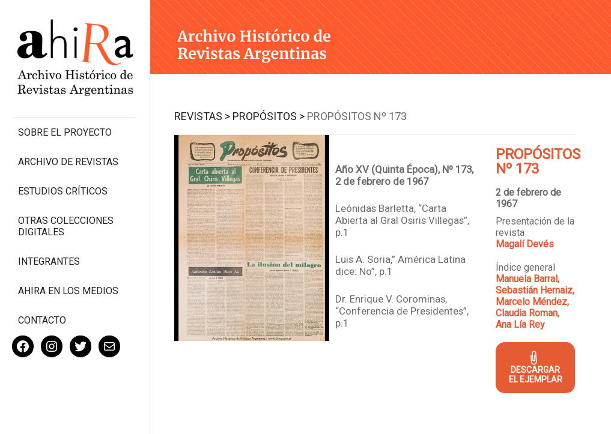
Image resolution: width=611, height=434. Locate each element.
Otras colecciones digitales (66, 226)
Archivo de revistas (68, 161)
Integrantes (49, 261)
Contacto (42, 320)
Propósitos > (269, 116)
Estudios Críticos (63, 191)
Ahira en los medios (68, 291)
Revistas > (202, 116)
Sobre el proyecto (65, 132)
